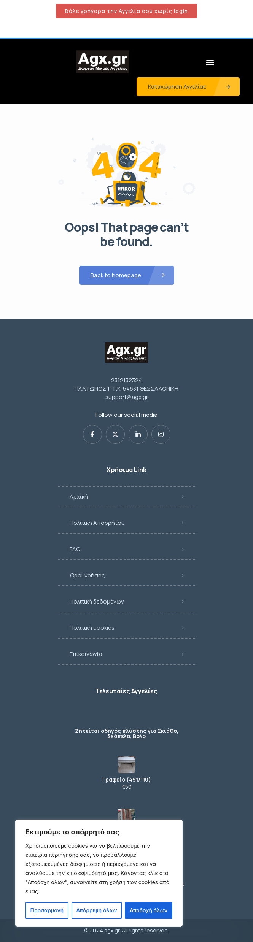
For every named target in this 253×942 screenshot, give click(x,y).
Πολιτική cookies (92, 628)
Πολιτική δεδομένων (97, 601)
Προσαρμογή (47, 910)
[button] (210, 62)
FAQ (75, 549)
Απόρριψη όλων (96, 910)
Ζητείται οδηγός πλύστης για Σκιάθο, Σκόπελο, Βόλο (126, 733)
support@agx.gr (126, 397)
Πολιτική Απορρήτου (97, 523)
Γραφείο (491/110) (126, 779)
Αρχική (79, 496)
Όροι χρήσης (87, 575)
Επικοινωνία (86, 654)
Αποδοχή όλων (148, 910)
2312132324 (126, 380)
